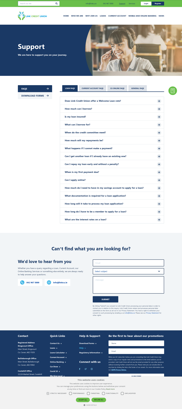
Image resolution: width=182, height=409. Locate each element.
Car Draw (54, 366)
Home (66, 16)
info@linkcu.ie (89, 3)
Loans (103, 16)
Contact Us (55, 343)
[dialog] (91, 393)
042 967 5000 (106, 3)
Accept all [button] (83, 400)
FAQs (24, 88)
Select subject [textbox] (101, 271)
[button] (91, 405)
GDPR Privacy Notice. (119, 370)
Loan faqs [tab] (70, 88)
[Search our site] (39, 3)
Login (146, 3)
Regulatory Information (89, 352)
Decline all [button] (98, 400)
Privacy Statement (152, 313)
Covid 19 (54, 371)
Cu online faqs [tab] (117, 88)
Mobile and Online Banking (142, 16)
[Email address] (136, 351)
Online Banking (57, 362)
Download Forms (32, 95)
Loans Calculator (57, 352)
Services (132, 3)
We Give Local (56, 376)
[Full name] (136, 343)
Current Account (117, 16)
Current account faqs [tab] (92, 88)
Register (158, 3)
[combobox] (128, 271)
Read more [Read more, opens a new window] (110, 389)
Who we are (77, 16)
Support (122, 3)
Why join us (91, 16)
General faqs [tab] (137, 88)
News (161, 16)
